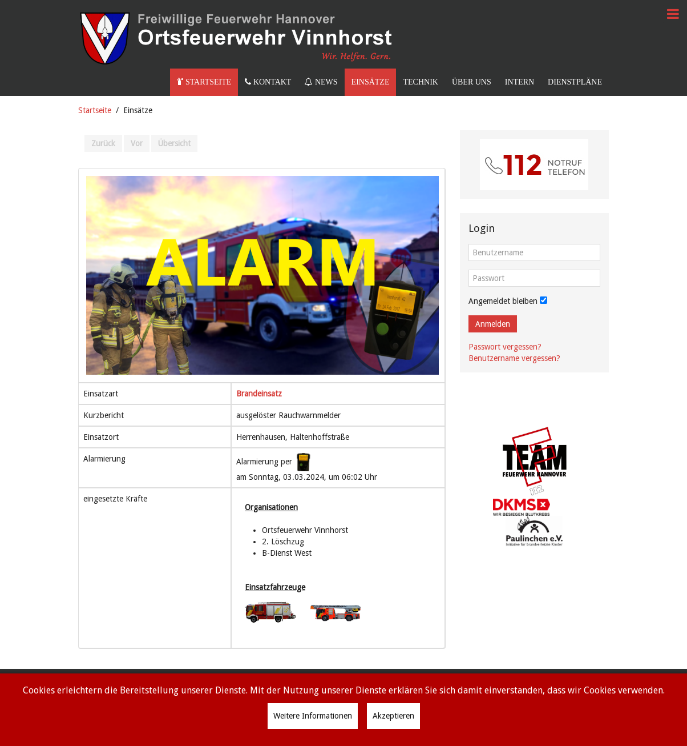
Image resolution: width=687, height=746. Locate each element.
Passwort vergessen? (504, 346)
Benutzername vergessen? (514, 358)
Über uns (471, 82)
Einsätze (370, 82)
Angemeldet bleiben (503, 301)
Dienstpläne (575, 82)
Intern (519, 82)
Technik (420, 82)
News (321, 82)
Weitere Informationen (312, 715)
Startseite (204, 82)
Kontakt (268, 82)
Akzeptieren (393, 715)
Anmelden (492, 323)
